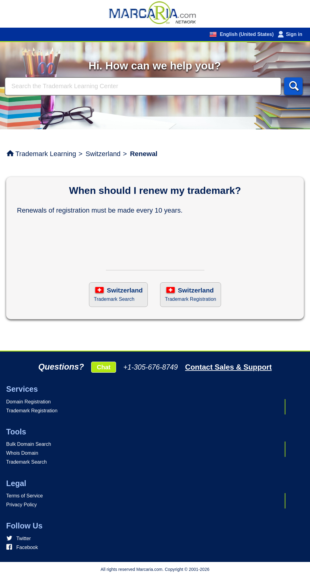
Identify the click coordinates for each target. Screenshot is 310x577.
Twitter (23, 538)
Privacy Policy (21, 504)
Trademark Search (26, 462)
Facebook (27, 547)
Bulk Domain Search (28, 444)
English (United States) (246, 34)
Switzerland (103, 154)
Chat (103, 367)
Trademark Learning (45, 154)
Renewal (143, 154)
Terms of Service (24, 495)
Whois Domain (22, 453)
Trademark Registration (32, 410)
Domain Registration (28, 401)
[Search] (143, 86)
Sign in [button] (294, 34)
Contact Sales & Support (228, 367)
